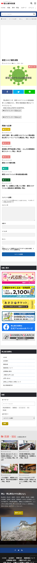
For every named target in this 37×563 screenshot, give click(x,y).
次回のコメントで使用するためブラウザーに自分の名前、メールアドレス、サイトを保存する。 (18, 249)
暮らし (21, 19)
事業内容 (5, 364)
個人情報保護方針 (8, 385)
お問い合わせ (6, 378)
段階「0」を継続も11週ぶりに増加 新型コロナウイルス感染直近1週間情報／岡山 (18, 187)
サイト (4, 239)
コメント (5, 205)
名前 (4, 223)
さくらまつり (22, 407)
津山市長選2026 (6, 407)
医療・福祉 (20, 63)
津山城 (4, 410)
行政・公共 (6, 179)
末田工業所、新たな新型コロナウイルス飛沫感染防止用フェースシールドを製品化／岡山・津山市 (18, 136)
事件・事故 (15, 7)
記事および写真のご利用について (12, 382)
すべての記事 (12, 19)
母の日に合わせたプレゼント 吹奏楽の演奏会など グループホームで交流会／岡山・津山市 (9, 457)
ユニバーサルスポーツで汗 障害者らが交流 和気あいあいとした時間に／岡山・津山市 (27, 480)
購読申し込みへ (18, 512)
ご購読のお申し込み (8, 375)
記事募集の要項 (7, 371)
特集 (8, 7)
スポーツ (23, 7)
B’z (28, 407)
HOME (3, 7)
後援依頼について (8, 368)
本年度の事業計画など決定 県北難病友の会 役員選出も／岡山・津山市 (27, 456)
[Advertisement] (18, 34)
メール (4, 231)
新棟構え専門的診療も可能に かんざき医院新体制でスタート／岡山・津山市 (18, 150)
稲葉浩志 (15, 407)
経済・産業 (6, 129)
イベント (31, 7)
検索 (4, 423)
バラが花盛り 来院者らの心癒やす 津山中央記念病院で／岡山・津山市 (9, 479)
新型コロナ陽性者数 (31, 19)
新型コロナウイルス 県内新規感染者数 (14, 174)
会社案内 (5, 361)
